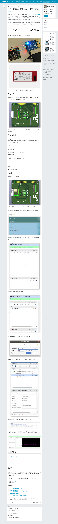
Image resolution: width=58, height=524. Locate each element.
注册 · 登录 (53, 1)
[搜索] (46, 2)
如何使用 (45, 24)
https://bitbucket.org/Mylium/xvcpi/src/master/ (18, 462)
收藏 (34, 502)
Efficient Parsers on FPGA (13, 520)
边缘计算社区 (48, 71)
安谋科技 (44, 69)
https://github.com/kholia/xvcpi (15, 456)
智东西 (44, 79)
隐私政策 (52, 55)
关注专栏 (46, 15)
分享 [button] (37, 502)
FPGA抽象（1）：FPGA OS (13, 508)
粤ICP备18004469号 (47, 58)
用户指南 (44, 55)
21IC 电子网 (45, 72)
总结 (45, 29)
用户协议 (48, 55)
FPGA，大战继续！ (12, 510)
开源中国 (52, 69)
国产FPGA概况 (11, 515)
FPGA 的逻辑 (50, 6)
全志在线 (52, 76)
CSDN (49, 76)
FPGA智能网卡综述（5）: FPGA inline (15, 513)
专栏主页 (51, 15)
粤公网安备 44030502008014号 (48, 60)
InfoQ (44, 71)
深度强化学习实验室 (49, 77)
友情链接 (44, 67)
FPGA (9, 11)
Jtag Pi (45, 22)
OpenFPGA (14, 481)
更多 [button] (40, 502)
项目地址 (45, 27)
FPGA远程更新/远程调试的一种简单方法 (23, 9)
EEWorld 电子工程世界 (48, 63)
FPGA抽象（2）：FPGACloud (14, 517)
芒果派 (44, 77)
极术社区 (6, 1)
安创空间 (48, 69)
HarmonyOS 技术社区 (47, 74)
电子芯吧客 (45, 76)
